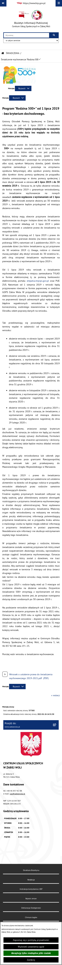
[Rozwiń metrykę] (23, 88)
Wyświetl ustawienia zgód (31, 946)
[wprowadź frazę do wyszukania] (26, 35)
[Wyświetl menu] (59, 3)
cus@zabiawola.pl (17, 793)
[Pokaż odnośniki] (3, 3)
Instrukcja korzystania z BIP (31, 889)
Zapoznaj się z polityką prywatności (31, 940)
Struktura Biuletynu (31, 870)
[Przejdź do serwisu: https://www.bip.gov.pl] (31, 3)
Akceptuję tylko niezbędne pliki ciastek (31, 953)
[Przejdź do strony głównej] (31, 19)
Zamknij (31, 959)
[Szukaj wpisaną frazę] (54, 35)
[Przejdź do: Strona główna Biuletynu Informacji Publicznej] (2, 53)
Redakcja (31, 879)
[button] (19, 82)
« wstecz (55, 695)
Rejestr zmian (31, 898)
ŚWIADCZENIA (12, 53)
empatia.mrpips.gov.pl (38, 280)
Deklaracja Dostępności (31, 908)
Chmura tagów (31, 917)
